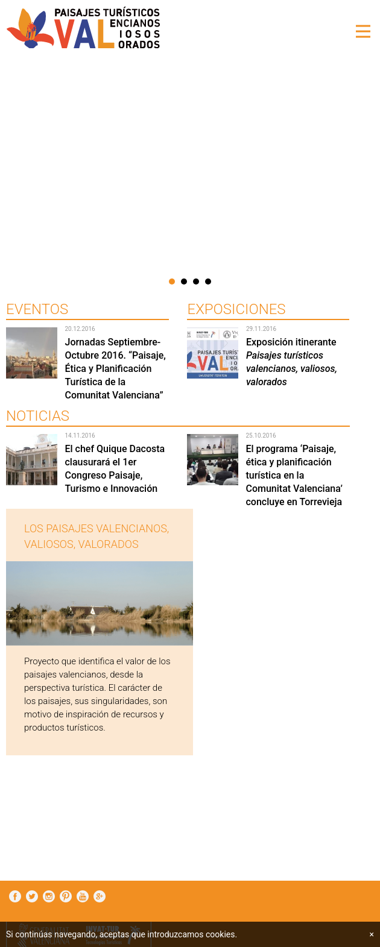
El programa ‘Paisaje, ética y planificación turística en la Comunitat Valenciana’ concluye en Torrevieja (293, 475)
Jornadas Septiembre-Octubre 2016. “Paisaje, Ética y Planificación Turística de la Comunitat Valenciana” (115, 368)
